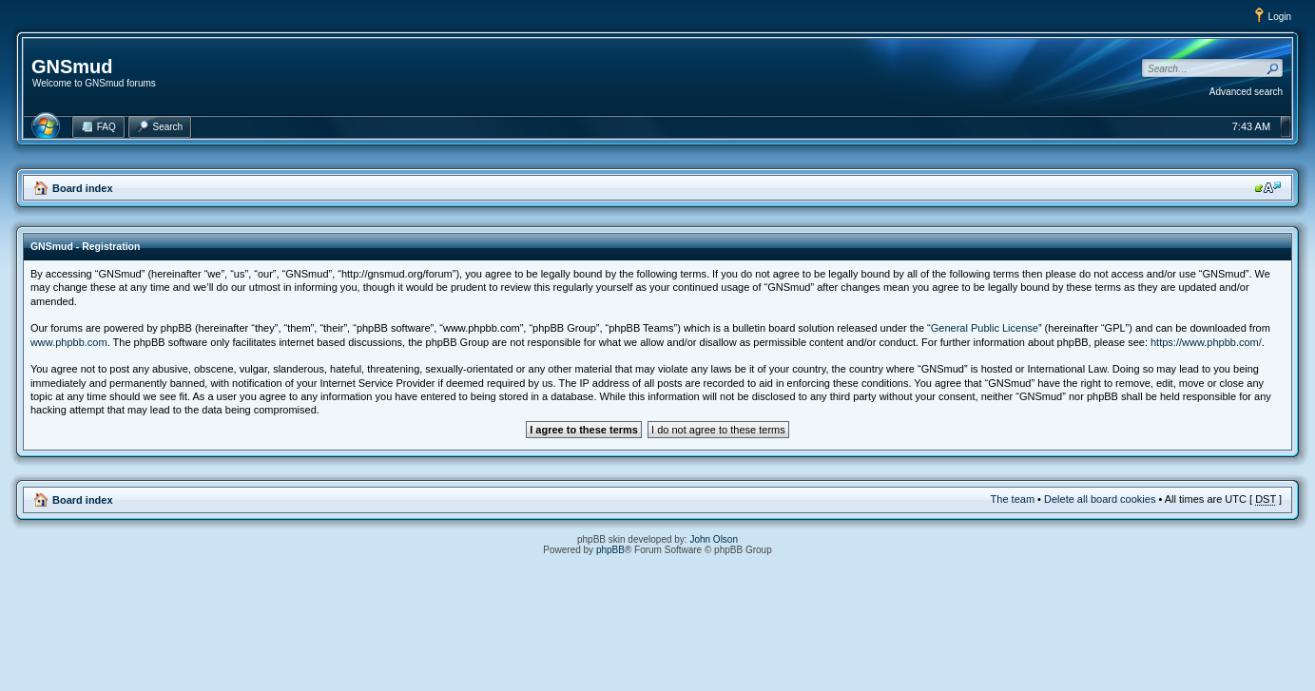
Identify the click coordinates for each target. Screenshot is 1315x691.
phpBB (610, 550)
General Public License (984, 328)
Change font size (1268, 187)
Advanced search (1246, 91)
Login (1279, 16)
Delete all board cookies (1099, 499)
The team (1013, 499)
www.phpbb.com (68, 342)
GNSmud (72, 66)
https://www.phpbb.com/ (1206, 342)
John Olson (713, 539)
